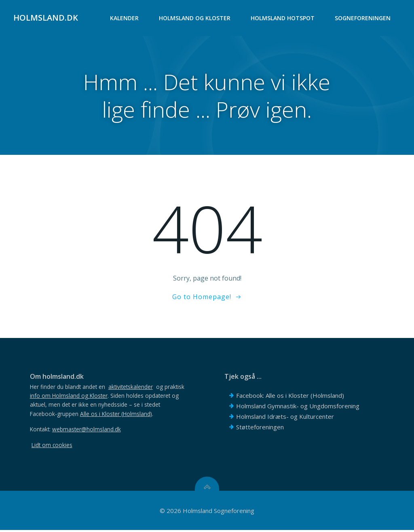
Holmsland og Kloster (195, 18)
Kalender (124, 18)
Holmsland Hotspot (283, 18)
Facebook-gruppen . (92, 415)
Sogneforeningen (363, 18)
